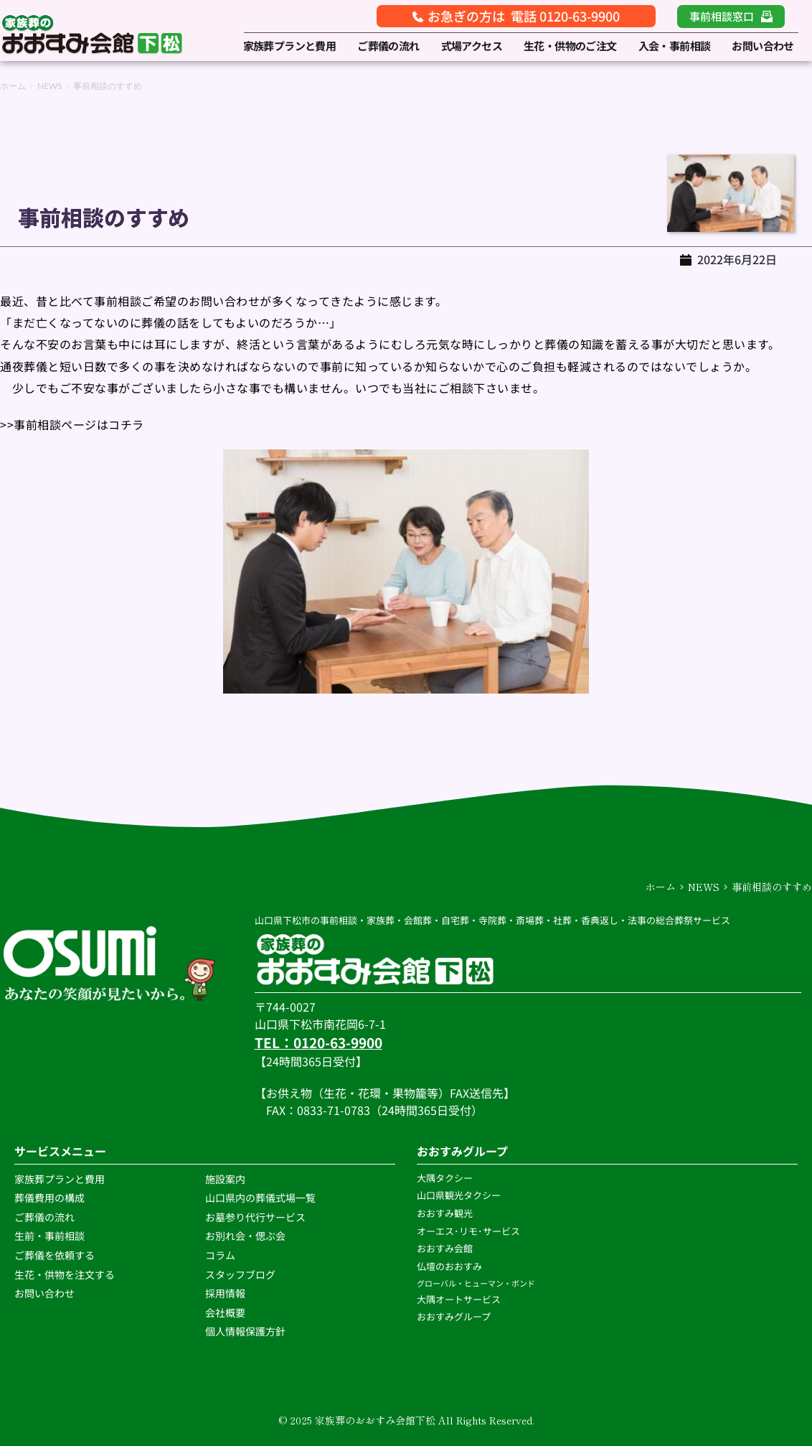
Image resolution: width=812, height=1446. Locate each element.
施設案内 (225, 1179)
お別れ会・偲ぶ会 (245, 1235)
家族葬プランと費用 (59, 1179)
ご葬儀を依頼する (54, 1255)
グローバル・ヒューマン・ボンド (477, 1283)
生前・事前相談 (50, 1235)
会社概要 (225, 1312)
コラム (220, 1255)
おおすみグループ (455, 1316)
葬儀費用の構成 (49, 1197)
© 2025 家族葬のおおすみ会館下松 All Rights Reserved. (406, 1420)
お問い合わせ (44, 1293)
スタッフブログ (241, 1274)
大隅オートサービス (459, 1299)
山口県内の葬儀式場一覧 (260, 1197)
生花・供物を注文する (65, 1274)
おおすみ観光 (445, 1213)
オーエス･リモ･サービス (469, 1231)
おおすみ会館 (445, 1248)
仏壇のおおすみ (449, 1266)
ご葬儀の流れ (45, 1217)
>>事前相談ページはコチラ (72, 424)
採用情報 (225, 1293)
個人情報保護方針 (246, 1331)
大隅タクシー (445, 1178)
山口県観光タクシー (459, 1195)
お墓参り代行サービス (255, 1217)
